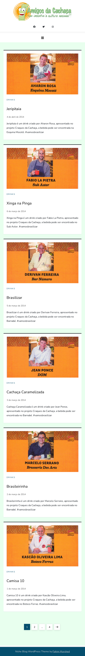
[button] (42, 37)
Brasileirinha (17, 486)
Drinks (11, 100)
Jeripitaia (14, 108)
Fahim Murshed (61, 651)
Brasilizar (14, 297)
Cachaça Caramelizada (25, 392)
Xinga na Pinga (19, 203)
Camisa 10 (15, 580)
